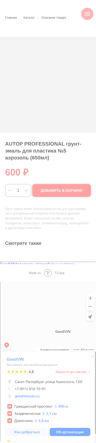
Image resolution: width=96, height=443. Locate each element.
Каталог (29, 17)
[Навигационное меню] (87, 14)
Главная (11, 17)
